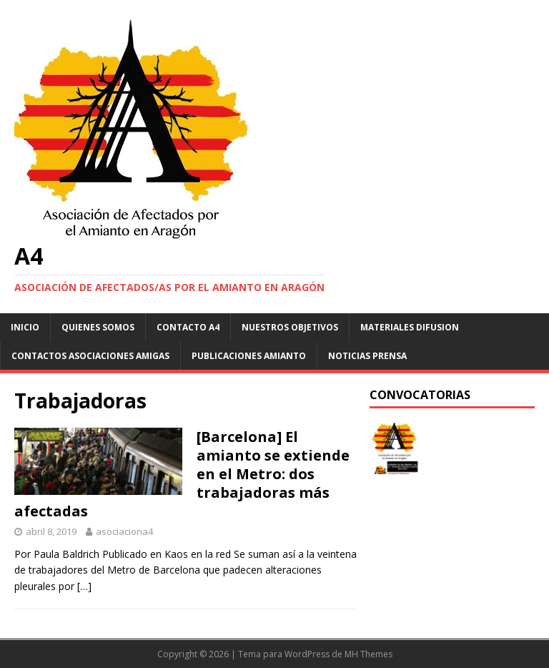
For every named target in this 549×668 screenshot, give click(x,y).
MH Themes (368, 654)
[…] (84, 586)
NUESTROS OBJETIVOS (290, 327)
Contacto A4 (188, 327)
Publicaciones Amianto (249, 356)
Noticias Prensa (367, 356)
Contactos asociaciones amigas (90, 356)
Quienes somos (97, 327)
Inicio (25, 327)
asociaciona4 (124, 531)
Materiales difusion (409, 327)
